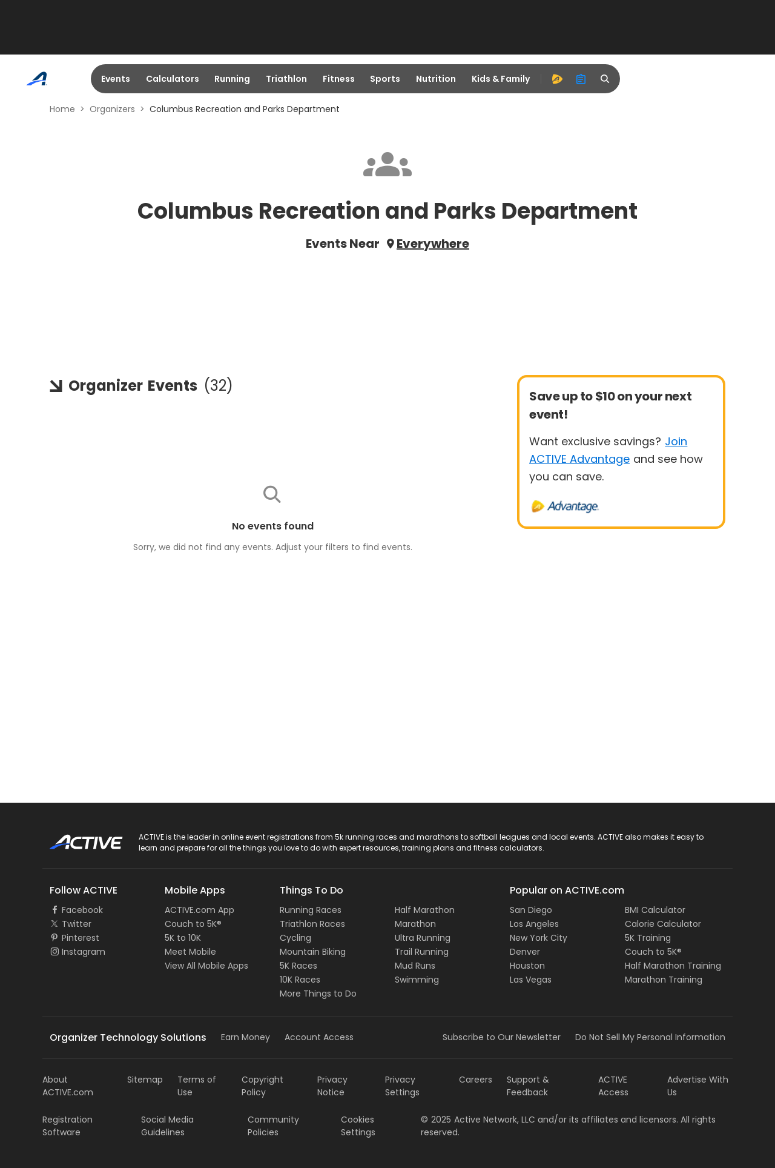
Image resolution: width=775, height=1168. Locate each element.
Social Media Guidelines (167, 1125)
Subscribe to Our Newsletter (502, 1037)
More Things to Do (318, 993)
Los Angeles (534, 924)
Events (115, 79)
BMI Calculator (655, 910)
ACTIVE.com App (199, 910)
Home (62, 109)
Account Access (319, 1037)
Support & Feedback (528, 1085)
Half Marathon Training (673, 966)
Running (232, 79)
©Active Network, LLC (478, 1119)
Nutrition (436, 79)
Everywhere (433, 243)
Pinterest (80, 938)
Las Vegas (531, 980)
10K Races (300, 980)
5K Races (298, 966)
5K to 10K (183, 938)
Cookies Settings (358, 1125)
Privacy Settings (402, 1085)
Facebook (82, 910)
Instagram (83, 952)
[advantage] (557, 79)
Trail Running (422, 952)
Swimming (417, 980)
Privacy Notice (332, 1085)
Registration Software (67, 1125)
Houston (527, 966)
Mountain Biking (313, 952)
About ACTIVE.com (67, 1085)
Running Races (310, 910)
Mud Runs (415, 966)
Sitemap (145, 1079)
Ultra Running (422, 938)
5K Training (648, 938)
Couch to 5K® (193, 924)
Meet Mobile (190, 952)
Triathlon (286, 79)
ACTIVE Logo (75, 838)
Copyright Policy (262, 1085)
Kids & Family (501, 79)
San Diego (531, 910)
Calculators (172, 79)
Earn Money (245, 1037)
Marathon (415, 924)
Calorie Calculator (663, 924)
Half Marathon (425, 910)
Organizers (112, 109)
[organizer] (581, 79)
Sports (385, 79)
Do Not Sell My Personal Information (650, 1037)
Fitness (339, 79)
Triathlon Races (312, 924)
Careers (475, 1079)
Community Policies (273, 1125)
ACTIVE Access (613, 1085)
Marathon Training (663, 980)
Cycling (295, 938)
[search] (605, 79)
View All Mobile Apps (206, 966)
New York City (538, 938)
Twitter (76, 924)
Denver (525, 952)
